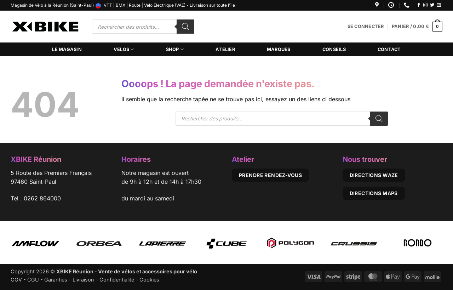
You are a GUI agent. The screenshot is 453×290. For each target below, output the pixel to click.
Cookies (149, 280)
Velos (124, 49)
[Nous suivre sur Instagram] (425, 5)
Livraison (83, 280)
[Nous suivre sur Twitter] (432, 5)
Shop (175, 49)
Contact (389, 49)
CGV (16, 280)
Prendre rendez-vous (270, 175)
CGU (33, 280)
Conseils (334, 49)
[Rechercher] (185, 26)
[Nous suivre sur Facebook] (419, 5)
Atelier (225, 49)
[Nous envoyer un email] (439, 5)
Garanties (55, 280)
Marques (279, 49)
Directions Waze (374, 175)
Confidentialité (116, 280)
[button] (366, 26)
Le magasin (67, 49)
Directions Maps (374, 193)
